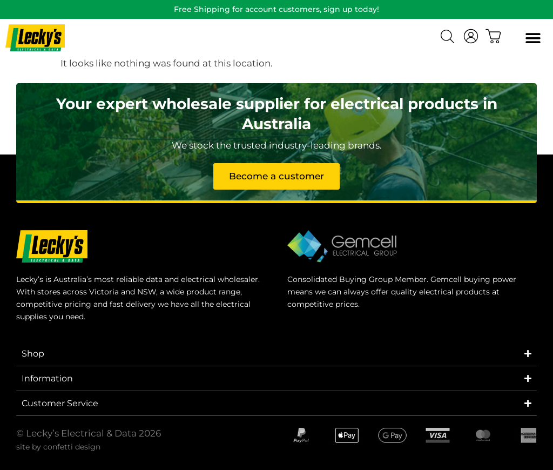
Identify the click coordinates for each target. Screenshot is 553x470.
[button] (533, 38)
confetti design (71, 447)
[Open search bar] (449, 38)
